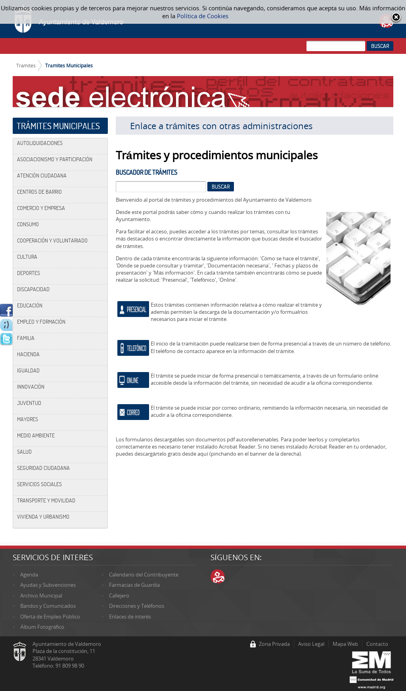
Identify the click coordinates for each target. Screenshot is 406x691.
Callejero (119, 595)
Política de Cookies (202, 16)
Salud (24, 451)
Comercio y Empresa (41, 208)
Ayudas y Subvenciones (48, 584)
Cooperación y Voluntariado (52, 240)
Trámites (26, 65)
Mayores (27, 419)
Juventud (29, 403)
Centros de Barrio (39, 191)
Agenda (29, 574)
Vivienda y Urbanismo (43, 516)
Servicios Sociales (39, 484)
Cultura (27, 256)
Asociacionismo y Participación (54, 159)
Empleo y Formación (41, 321)
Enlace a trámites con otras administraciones (221, 126)
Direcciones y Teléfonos (136, 605)
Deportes (28, 273)
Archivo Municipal (41, 595)
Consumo (28, 224)
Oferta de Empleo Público (50, 616)
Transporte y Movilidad (46, 500)
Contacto (377, 643)
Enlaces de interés (130, 616)
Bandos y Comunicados (48, 605)
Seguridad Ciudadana (43, 467)
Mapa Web (345, 643)
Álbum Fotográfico (42, 626)
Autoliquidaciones (40, 143)
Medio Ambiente (36, 435)
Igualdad (28, 370)
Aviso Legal (311, 643)
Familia (25, 338)
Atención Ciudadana (42, 175)
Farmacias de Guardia (134, 584)
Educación (29, 305)
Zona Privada (274, 643)
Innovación (30, 386)
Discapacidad (33, 289)
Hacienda (28, 354)
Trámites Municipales (69, 65)
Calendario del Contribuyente (143, 574)
